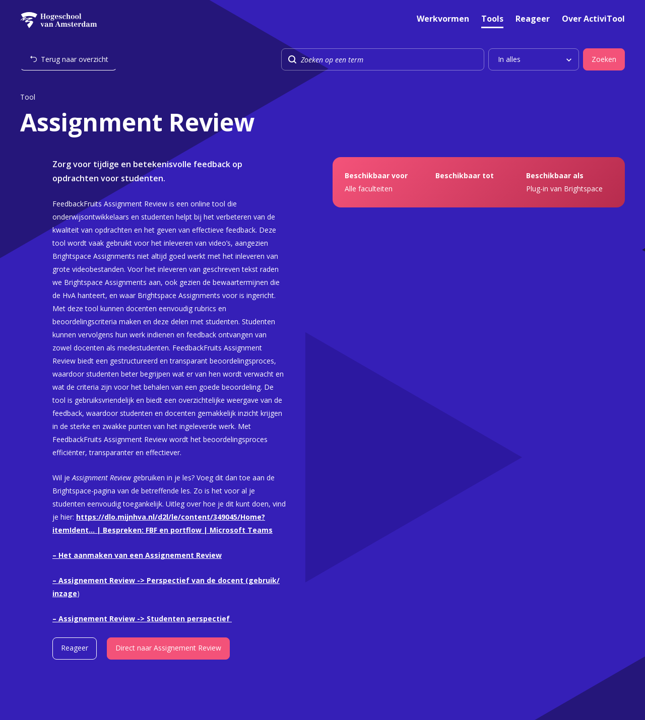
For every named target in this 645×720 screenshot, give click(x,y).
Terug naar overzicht (74, 59)
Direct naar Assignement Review (168, 648)
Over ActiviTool (593, 19)
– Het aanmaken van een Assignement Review (137, 555)
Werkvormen (443, 19)
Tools (492, 19)
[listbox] (533, 59)
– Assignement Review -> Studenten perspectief (142, 618)
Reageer (532, 19)
